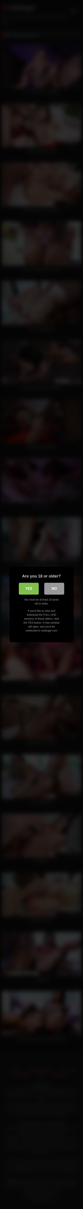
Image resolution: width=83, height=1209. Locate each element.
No (54, 588)
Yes (28, 588)
